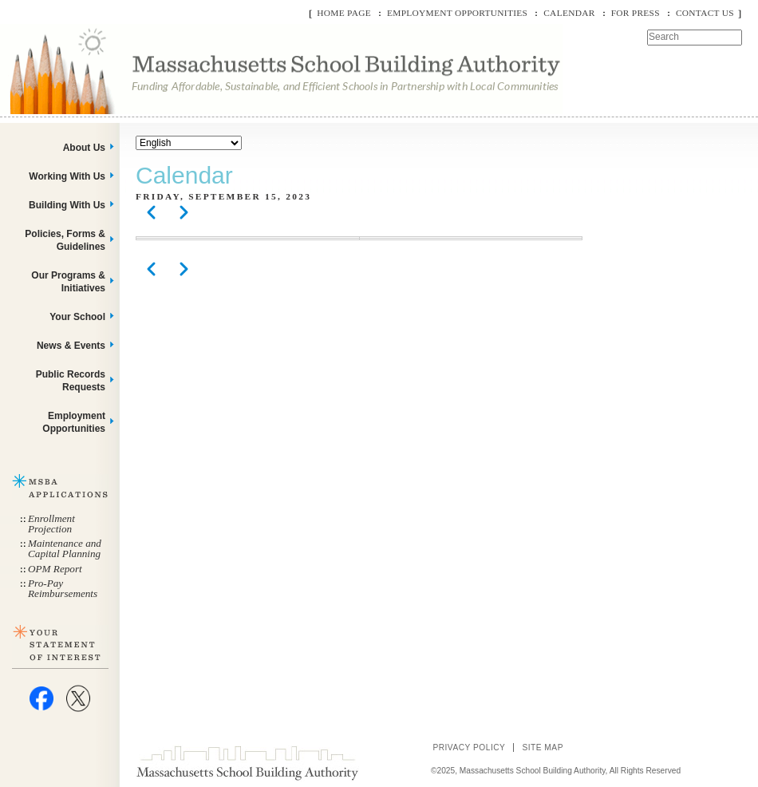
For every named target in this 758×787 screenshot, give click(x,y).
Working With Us (67, 176)
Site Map (542, 747)
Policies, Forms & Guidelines (65, 240)
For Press (635, 13)
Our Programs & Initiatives (68, 282)
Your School (77, 316)
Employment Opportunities (457, 13)
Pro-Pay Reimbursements (62, 588)
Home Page (344, 13)
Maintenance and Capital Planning (64, 548)
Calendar (568, 13)
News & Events (71, 345)
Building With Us (67, 205)
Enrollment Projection (51, 523)
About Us (84, 147)
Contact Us (705, 13)
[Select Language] (189, 143)
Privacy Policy (468, 747)
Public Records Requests (70, 381)
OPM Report (55, 569)
